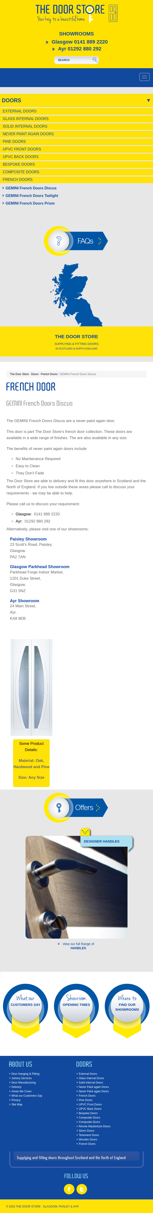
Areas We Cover (21, 1091)
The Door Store (19, 374)
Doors (11, 100)
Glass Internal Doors (25, 119)
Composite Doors (21, 172)
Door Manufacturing (23, 1082)
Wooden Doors (88, 1139)
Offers (84, 807)
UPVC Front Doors (22, 149)
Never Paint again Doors (28, 134)
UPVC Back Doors (21, 157)
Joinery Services (21, 1078)
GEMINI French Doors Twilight (32, 196)
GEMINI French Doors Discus (31, 188)
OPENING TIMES (76, 1000)
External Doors (20, 111)
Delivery (16, 1087)
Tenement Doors (89, 1135)
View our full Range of (78, 946)
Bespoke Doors (19, 164)
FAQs (85, 241)
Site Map (16, 1104)
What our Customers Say (26, 1095)
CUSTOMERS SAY (25, 1000)
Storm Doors (86, 1130)
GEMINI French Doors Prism (30, 203)
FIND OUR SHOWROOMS (127, 1002)
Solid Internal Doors (25, 126)
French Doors (18, 180)
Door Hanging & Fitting (25, 1073)
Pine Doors (14, 142)
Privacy (15, 1100)
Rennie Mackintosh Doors (94, 1126)
